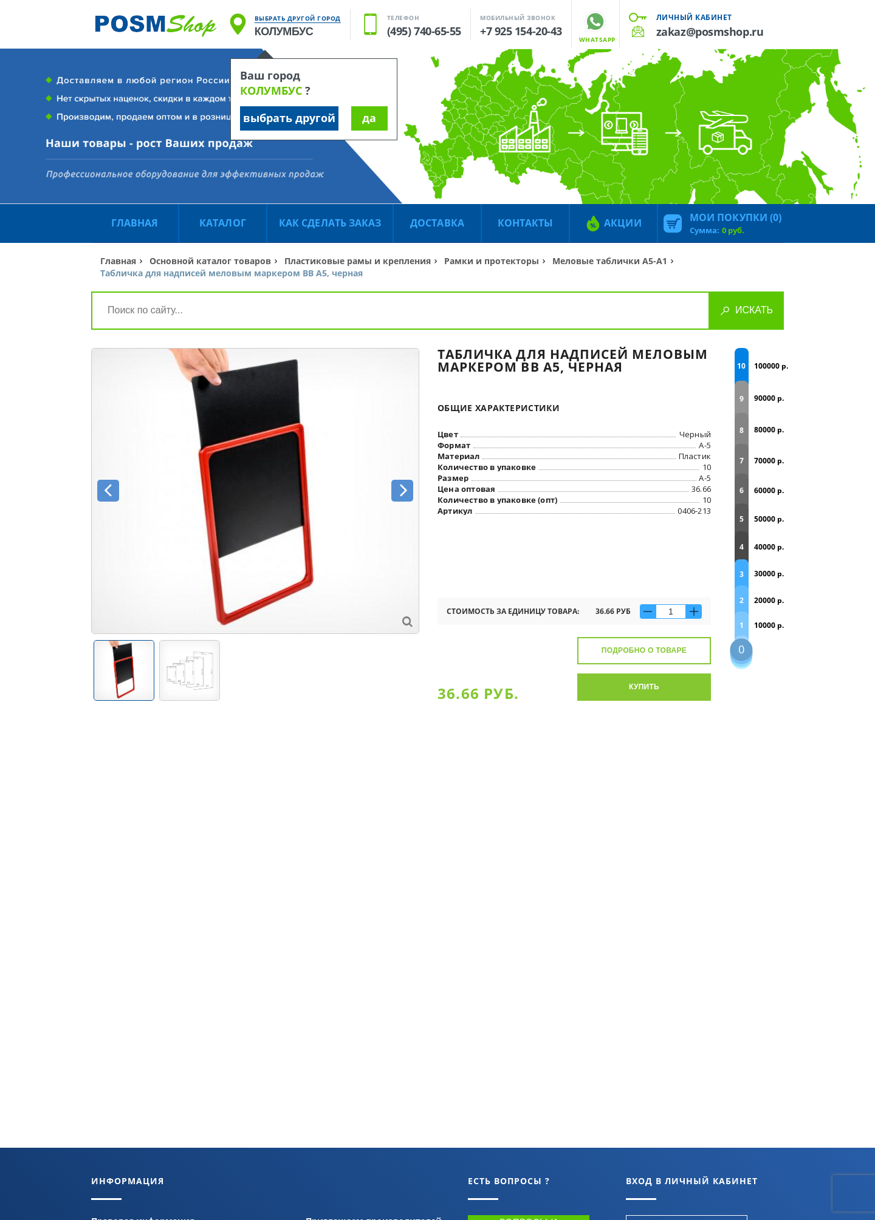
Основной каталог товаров (210, 261)
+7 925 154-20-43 (521, 31)
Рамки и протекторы (491, 261)
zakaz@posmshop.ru (709, 31)
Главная (118, 261)
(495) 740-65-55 (424, 31)
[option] (255, 491)
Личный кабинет (694, 17)
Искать (754, 310)
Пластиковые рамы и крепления (357, 261)
